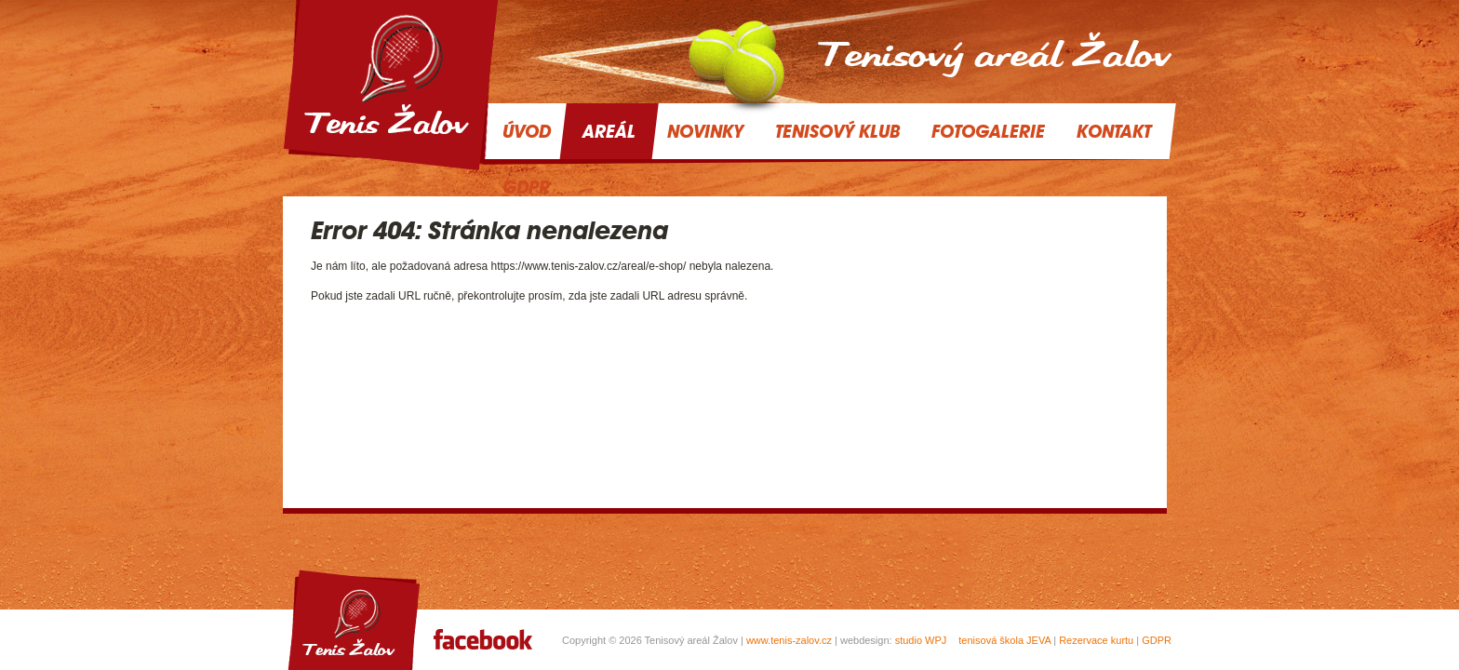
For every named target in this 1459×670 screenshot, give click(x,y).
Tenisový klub (837, 131)
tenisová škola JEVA (1004, 640)
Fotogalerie (988, 131)
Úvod (526, 131)
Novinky (705, 131)
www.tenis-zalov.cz (789, 640)
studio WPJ (921, 640)
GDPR (1156, 640)
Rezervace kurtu (1096, 640)
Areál (609, 131)
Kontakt (1114, 131)
